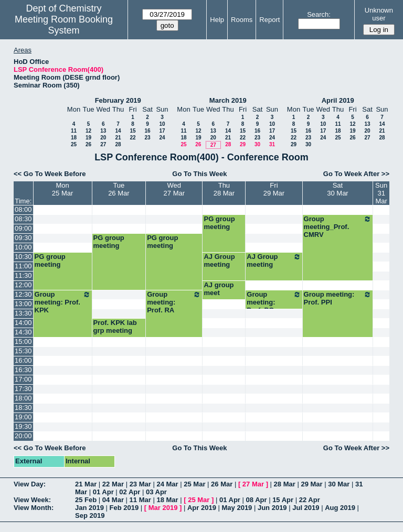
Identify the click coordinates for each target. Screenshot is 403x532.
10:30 (23, 256)
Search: (319, 14)
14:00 (23, 323)
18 (74, 137)
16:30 (23, 370)
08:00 (23, 209)
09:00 (23, 228)
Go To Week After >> (356, 174)
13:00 (23, 304)
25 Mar (194, 484)
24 (162, 137)
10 (162, 124)
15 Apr (282, 500)
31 (272, 144)
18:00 (23, 398)
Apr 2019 (201, 508)
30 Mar (338, 484)
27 (103, 144)
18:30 (23, 407)
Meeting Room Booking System (64, 25)
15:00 (23, 341)
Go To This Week (199, 174)
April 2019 (338, 100)
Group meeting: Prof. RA (174, 302)
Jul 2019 (305, 508)
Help (217, 20)
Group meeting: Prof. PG (274, 302)
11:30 (23, 275)
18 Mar (167, 500)
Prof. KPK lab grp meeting (115, 326)
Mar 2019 (163, 508)
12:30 (23, 294)
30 (257, 144)
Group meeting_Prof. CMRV (338, 226)
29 (243, 144)
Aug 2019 (340, 508)
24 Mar (167, 484)
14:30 (23, 332)
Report (269, 20)
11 (74, 131)
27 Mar (253, 484)
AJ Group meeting (219, 260)
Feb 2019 (124, 508)
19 (88, 137)
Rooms (241, 20)
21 (118, 137)
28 (118, 144)
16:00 (23, 360)
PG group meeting (219, 223)
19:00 (23, 417)
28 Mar (284, 484)
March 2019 (228, 100)
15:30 (23, 351)
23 (147, 137)
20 (103, 137)
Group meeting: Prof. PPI (338, 298)
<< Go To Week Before (50, 174)
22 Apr (309, 500)
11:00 (23, 266)
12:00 (23, 285)
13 (103, 131)
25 (74, 144)
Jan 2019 (89, 508)
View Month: (34, 508)
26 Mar (221, 484)
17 (162, 131)
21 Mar (86, 484)
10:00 (23, 247)
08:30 (23, 219)
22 (132, 137)
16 (147, 131)
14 (118, 131)
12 (88, 131)
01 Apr (103, 492)
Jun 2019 (272, 508)
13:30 (23, 313)
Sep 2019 (89, 515)
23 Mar (140, 484)
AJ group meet (219, 289)
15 (132, 131)
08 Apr (256, 500)
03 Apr (156, 492)
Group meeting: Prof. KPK (63, 302)
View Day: (30, 484)
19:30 (23, 426)
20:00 (23, 436)
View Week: (32, 500)
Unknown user (379, 14)
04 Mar (113, 500)
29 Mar (311, 484)
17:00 (23, 379)
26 (88, 144)
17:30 (23, 389)
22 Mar (113, 484)
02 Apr (129, 492)
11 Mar (140, 500)
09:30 (23, 238)
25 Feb (86, 500)
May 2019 (237, 508)
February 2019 (118, 100)
